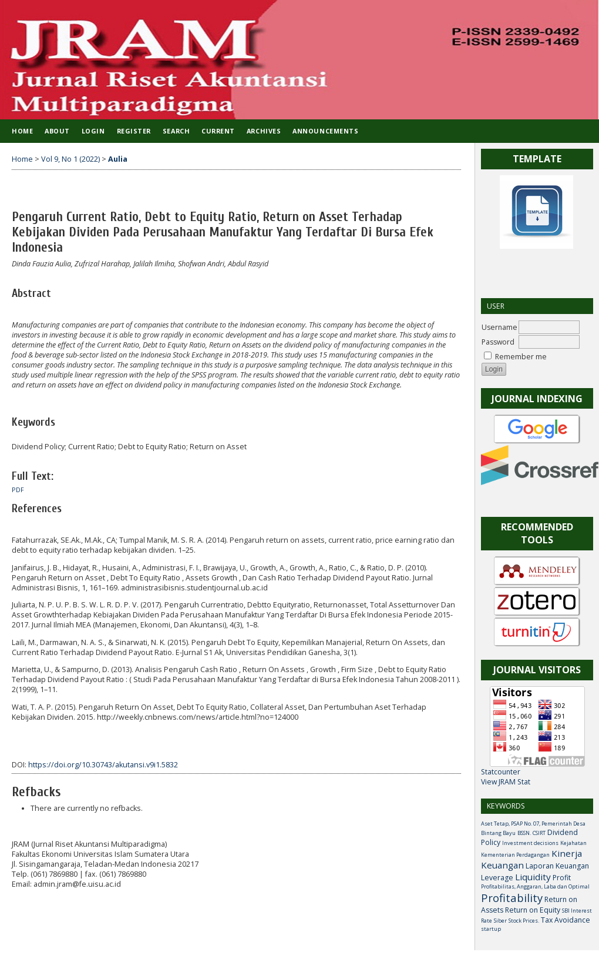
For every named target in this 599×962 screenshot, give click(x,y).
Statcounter (500, 772)
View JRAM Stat (505, 782)
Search (176, 130)
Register (134, 130)
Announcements (325, 130)
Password (498, 342)
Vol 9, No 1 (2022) (70, 159)
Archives (264, 130)
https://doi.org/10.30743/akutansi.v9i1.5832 (103, 765)
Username (499, 327)
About (57, 130)
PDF (18, 490)
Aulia (117, 159)
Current (218, 130)
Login (93, 130)
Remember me (521, 357)
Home (22, 130)
